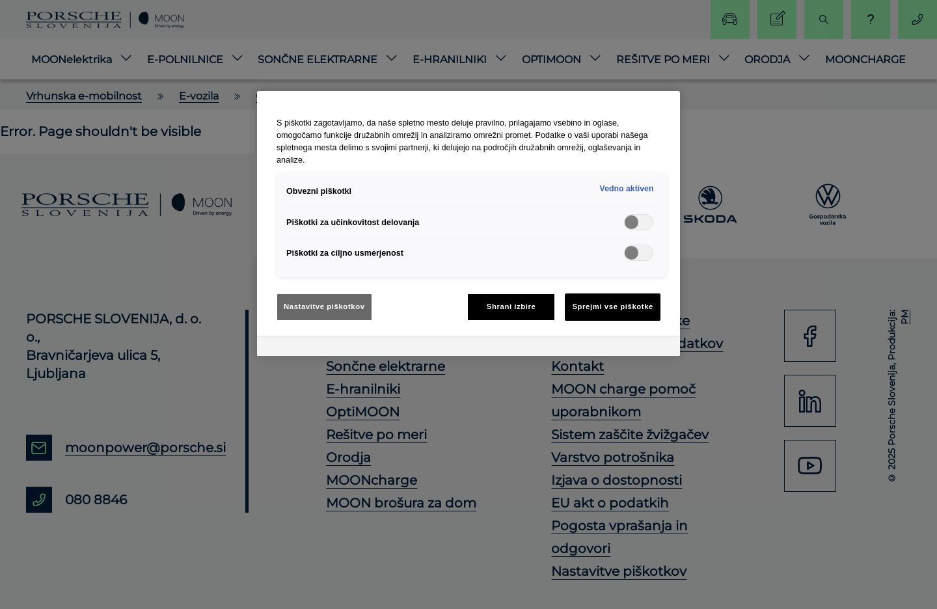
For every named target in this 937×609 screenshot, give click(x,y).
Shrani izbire (511, 306)
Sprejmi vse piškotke (612, 306)
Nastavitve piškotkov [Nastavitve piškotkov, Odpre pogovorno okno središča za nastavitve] (324, 306)
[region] (468, 223)
